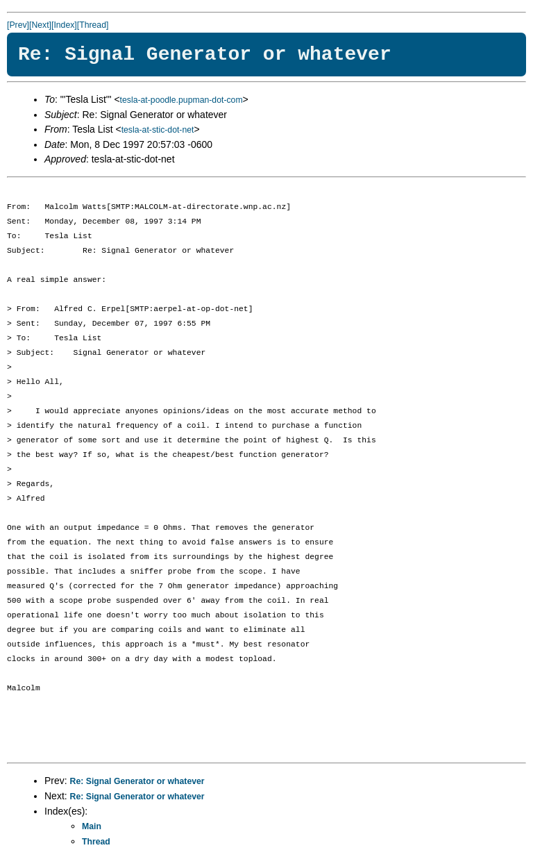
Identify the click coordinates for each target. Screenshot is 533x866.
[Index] (64, 25)
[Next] (40, 25)
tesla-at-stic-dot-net (157, 130)
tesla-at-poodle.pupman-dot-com (181, 100)
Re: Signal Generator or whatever (137, 781)
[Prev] (18, 25)
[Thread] (93, 25)
